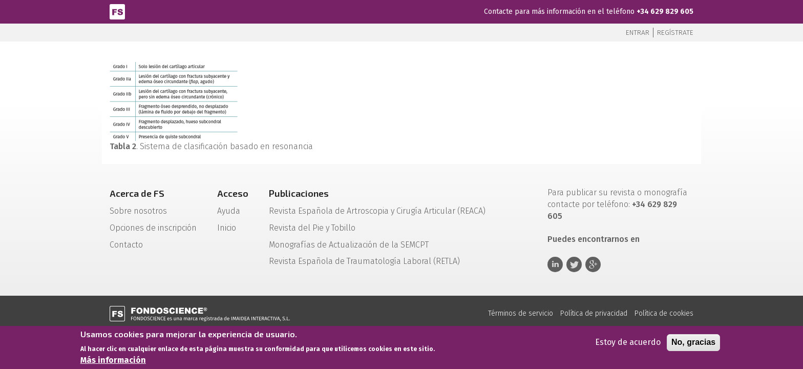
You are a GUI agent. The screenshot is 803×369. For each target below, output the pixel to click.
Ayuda (228, 211)
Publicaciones (299, 193)
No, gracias (693, 344)
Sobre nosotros (138, 211)
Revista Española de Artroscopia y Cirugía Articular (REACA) (377, 211)
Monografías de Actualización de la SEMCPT (349, 245)
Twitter (574, 264)
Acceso (232, 193)
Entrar (637, 32)
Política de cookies (664, 313)
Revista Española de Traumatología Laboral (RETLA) (364, 261)
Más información (113, 362)
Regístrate (675, 32)
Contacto (126, 245)
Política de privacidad (593, 313)
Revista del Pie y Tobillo (312, 228)
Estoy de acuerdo (628, 345)
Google (593, 264)
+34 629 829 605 (665, 11)
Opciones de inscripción (153, 228)
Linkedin (555, 264)
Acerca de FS (137, 193)
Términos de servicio (520, 313)
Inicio (226, 228)
